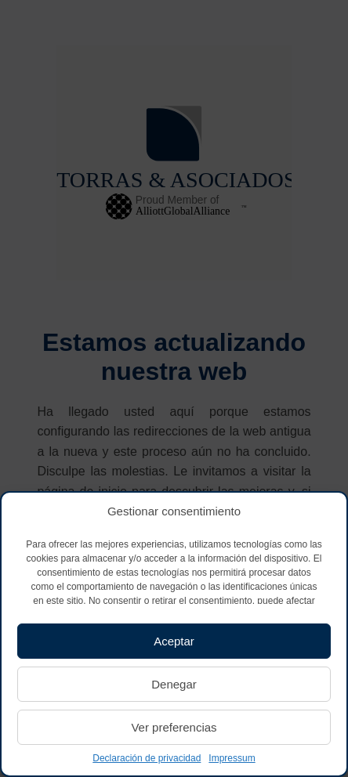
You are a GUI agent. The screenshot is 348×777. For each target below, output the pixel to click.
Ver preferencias (173, 727)
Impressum (231, 758)
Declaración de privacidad (146, 758)
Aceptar (174, 641)
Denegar (174, 684)
